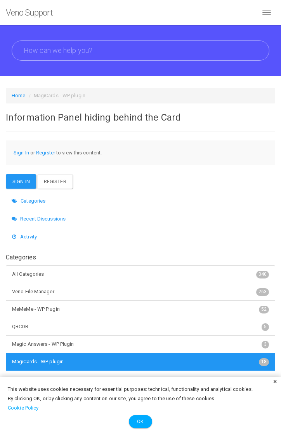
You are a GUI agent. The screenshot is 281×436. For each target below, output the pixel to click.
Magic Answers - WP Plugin (140, 344)
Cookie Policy (23, 408)
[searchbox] (140, 50)
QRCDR (140, 326)
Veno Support (29, 13)
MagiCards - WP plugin (140, 361)
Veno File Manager (140, 291)
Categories (28, 201)
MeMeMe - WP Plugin (140, 309)
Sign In (21, 153)
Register (45, 153)
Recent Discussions (39, 219)
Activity (24, 237)
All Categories (140, 274)
